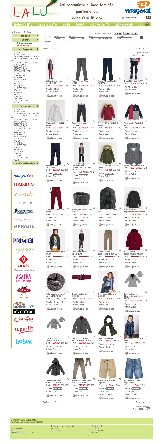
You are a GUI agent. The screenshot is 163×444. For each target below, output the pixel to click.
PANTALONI (17, 86)
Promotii (54, 428)
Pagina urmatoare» (142, 53)
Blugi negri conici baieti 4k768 (79, 253)
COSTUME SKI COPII (21, 71)
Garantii (95, 432)
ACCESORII (17, 52)
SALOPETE (17, 94)
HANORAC (17, 78)
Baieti (55, 92)
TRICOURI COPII (19, 101)
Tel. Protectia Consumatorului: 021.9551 (27, 422)
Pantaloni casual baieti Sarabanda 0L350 (82, 381)
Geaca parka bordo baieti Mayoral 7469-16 (133, 253)
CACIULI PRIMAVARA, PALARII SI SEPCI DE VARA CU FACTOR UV (25, 58)
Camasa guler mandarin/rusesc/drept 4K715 (82, 167)
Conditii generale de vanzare (22, 432)
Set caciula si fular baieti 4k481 (54, 82)
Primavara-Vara (24, 43)
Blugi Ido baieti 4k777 (133, 81)
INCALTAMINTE (19, 80)
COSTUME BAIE (19, 69)
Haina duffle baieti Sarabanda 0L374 (54, 381)
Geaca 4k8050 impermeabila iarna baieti (135, 211)
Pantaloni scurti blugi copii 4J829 (133, 381)
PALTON (16, 84)
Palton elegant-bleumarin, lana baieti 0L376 (133, 296)
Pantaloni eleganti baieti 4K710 (80, 124)
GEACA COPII (18, 75)
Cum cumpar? (97, 430)
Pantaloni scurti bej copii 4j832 (106, 381)
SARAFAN (16, 96)
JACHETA (16, 82)
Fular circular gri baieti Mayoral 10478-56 (55, 295)
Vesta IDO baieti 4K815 (134, 165)
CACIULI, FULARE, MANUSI (24, 63)
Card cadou (56, 430)
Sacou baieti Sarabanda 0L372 (53, 339)
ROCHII (15, 90)
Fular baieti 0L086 (105, 338)
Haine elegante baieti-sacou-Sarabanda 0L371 (82, 339)
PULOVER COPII (19, 88)
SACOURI (16, 92)
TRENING (16, 99)
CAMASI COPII (18, 65)
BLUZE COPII (18, 54)
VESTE (15, 103)
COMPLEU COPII (19, 67)
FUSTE (15, 73)
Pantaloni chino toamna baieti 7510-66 (107, 253)
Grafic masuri (16, 428)
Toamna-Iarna (23, 45)
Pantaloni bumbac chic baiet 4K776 (56, 166)
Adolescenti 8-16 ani (21, 32)
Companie (96, 428)
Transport (15, 430)
